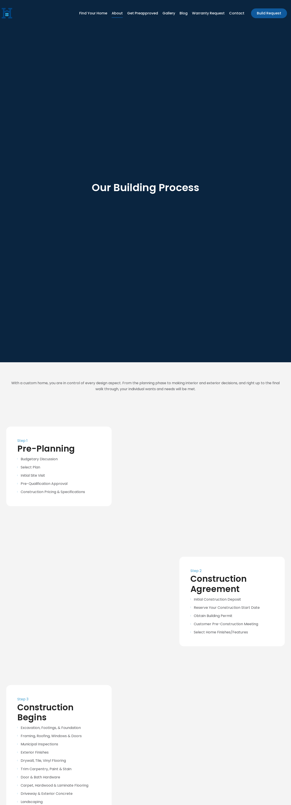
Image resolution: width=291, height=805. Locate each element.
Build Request (269, 13)
